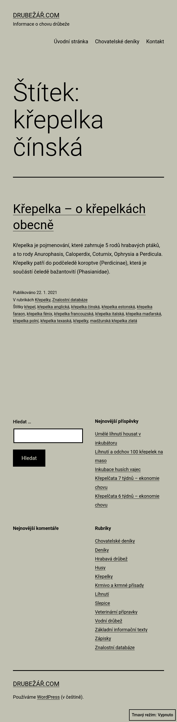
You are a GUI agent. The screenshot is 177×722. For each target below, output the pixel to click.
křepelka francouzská (74, 313)
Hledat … (22, 421)
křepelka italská (109, 313)
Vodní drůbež (108, 620)
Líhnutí (102, 594)
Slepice (102, 603)
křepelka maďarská (143, 313)
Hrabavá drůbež (111, 559)
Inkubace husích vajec (118, 469)
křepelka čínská (85, 306)
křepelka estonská (118, 306)
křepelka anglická (53, 306)
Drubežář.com (36, 15)
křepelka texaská (55, 320)
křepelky (80, 320)
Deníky (102, 550)
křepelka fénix (39, 313)
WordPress (48, 697)
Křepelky (43, 299)
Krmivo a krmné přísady (119, 585)
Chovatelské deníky (117, 41)
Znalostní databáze (70, 299)
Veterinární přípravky (116, 612)
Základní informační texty (121, 629)
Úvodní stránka (71, 41)
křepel (30, 306)
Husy (100, 567)
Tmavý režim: (152, 715)
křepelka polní (26, 320)
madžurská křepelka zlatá (113, 320)
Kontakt (155, 41)
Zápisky (103, 638)
